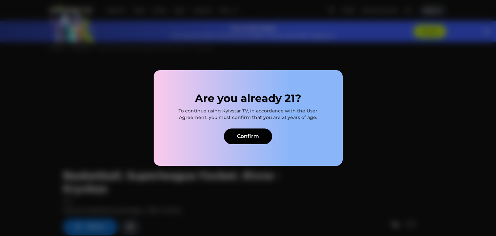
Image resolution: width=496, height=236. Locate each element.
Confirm (248, 136)
